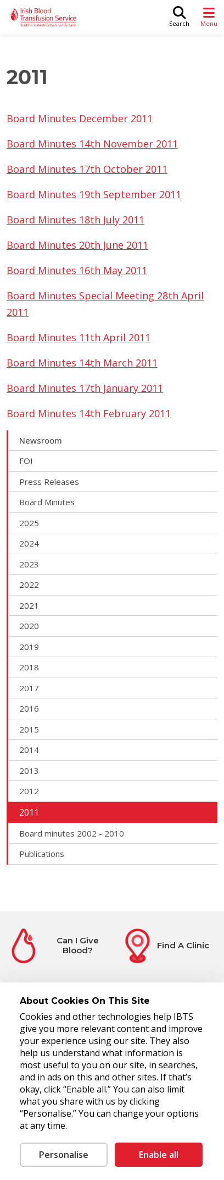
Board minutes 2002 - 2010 (71, 833)
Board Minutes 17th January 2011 (85, 388)
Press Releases (49, 481)
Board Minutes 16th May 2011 (77, 270)
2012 (29, 790)
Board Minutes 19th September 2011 (94, 194)
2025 (29, 522)
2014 (29, 749)
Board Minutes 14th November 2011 (92, 143)
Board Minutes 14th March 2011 (82, 362)
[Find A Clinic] (164, 945)
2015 (29, 729)
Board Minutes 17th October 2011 (87, 169)
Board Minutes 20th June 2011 (77, 245)
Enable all (158, 1155)
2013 (29, 770)
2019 (29, 646)
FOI (26, 460)
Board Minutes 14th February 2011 (89, 413)
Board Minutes (47, 501)
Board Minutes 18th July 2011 (75, 219)
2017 (29, 687)
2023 (29, 564)
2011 (29, 812)
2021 (29, 605)
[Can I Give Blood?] (59, 945)
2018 (29, 667)
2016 (29, 708)
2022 (29, 584)
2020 (29, 625)
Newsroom (40, 440)
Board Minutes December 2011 (80, 118)
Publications (41, 853)
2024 (29, 543)
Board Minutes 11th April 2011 (78, 337)
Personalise (63, 1155)
